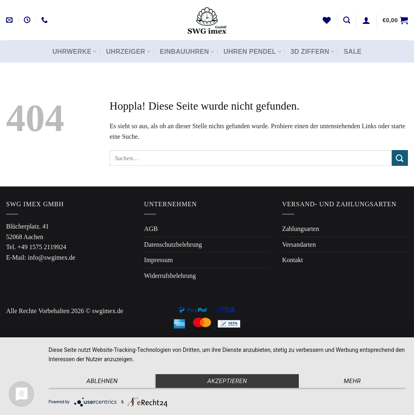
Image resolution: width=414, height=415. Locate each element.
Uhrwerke (75, 51)
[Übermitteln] (400, 158)
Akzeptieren (227, 381)
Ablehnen (102, 381)
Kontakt (292, 259)
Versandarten (299, 244)
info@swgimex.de (51, 257)
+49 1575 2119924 (41, 246)
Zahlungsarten (300, 228)
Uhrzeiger (128, 51)
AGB (151, 228)
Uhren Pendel (253, 51)
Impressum (158, 259)
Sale (352, 51)
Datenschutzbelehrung (173, 244)
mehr (352, 381)
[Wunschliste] (327, 20)
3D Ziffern (313, 51)
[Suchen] (346, 20)
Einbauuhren (187, 51)
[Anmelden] (366, 20)
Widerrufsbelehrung (170, 275)
